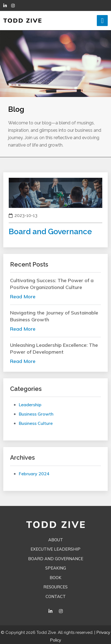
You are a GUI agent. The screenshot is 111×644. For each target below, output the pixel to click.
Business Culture (36, 423)
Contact (56, 596)
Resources (55, 586)
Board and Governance (55, 558)
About (55, 539)
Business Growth (36, 414)
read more (22, 296)
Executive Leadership (55, 549)
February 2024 (34, 473)
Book (55, 577)
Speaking (55, 568)
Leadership (30, 404)
